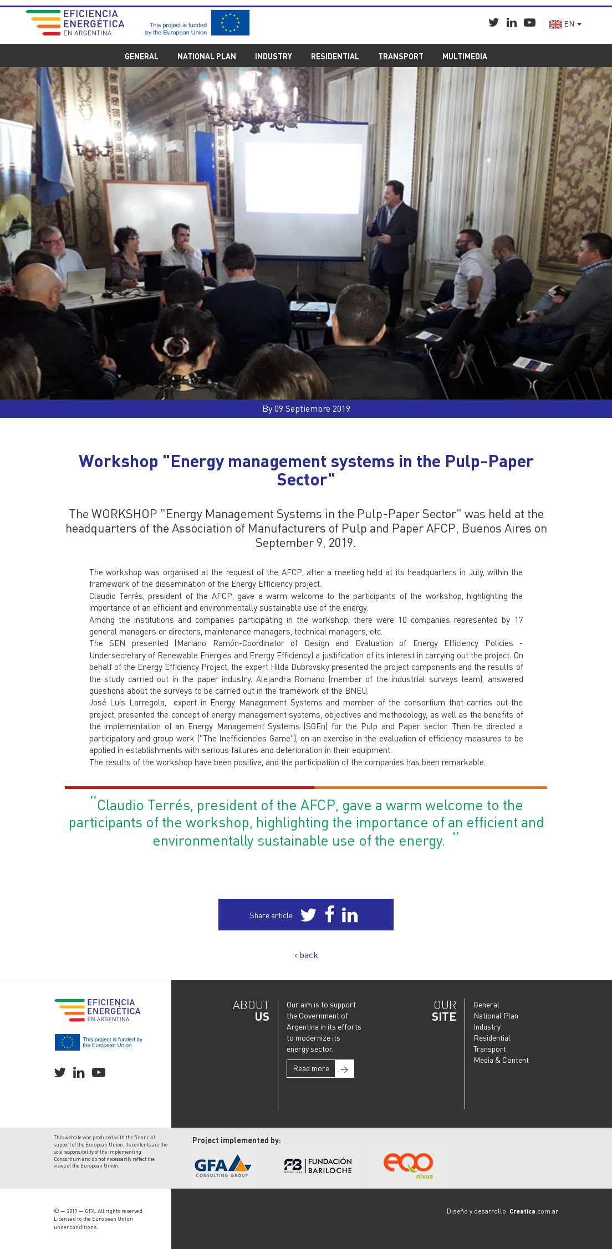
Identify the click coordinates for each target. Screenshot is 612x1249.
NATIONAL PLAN (206, 56)
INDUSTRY (273, 56)
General (486, 1004)
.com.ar (533, 1211)
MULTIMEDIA (464, 56)
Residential (492, 1037)
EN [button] (565, 23)
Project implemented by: (236, 1140)
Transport (489, 1048)
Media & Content (501, 1059)
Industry (487, 1026)
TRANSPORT (401, 56)
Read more (323, 1068)
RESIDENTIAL (335, 56)
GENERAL (142, 56)
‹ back (306, 954)
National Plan (495, 1015)
